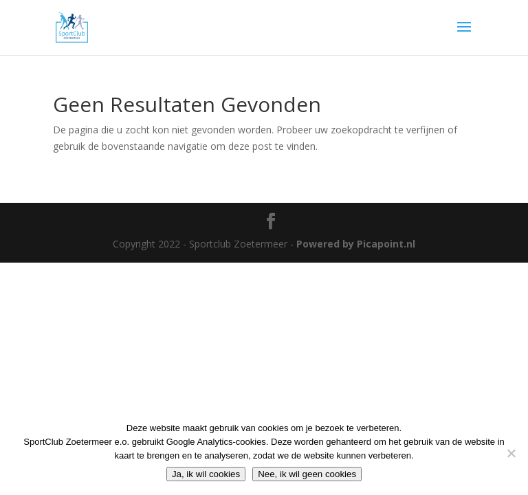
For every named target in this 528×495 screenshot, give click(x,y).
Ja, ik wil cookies (206, 474)
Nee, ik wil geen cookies (307, 474)
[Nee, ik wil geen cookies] (511, 453)
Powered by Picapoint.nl (355, 243)
